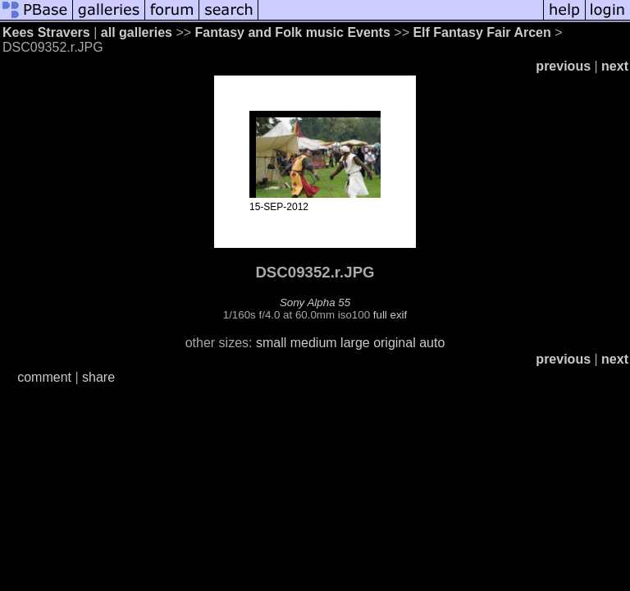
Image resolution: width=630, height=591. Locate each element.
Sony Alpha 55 (315, 302)
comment (44, 377)
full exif (390, 315)
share (98, 377)
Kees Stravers (46, 32)
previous (563, 66)
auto (432, 343)
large (355, 343)
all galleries (136, 32)
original (394, 343)
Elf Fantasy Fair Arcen (481, 32)
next (614, 66)
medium (313, 343)
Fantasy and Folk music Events (292, 32)
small (271, 343)
